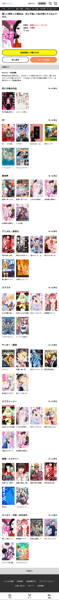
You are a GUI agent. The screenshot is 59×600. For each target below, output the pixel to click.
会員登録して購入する (29, 52)
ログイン (31, 3)
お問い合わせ (20, 586)
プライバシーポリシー (47, 581)
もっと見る (52, 88)
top (3, 9)
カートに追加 (43, 60)
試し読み (15, 60)
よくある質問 (9, 581)
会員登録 (41, 3)
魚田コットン (35, 25)
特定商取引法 (31, 581)
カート (29, 598)
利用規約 (20, 581)
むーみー (45, 25)
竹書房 (32, 28)
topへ (29, 571)
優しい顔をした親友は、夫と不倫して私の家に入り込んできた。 (37, 9)
